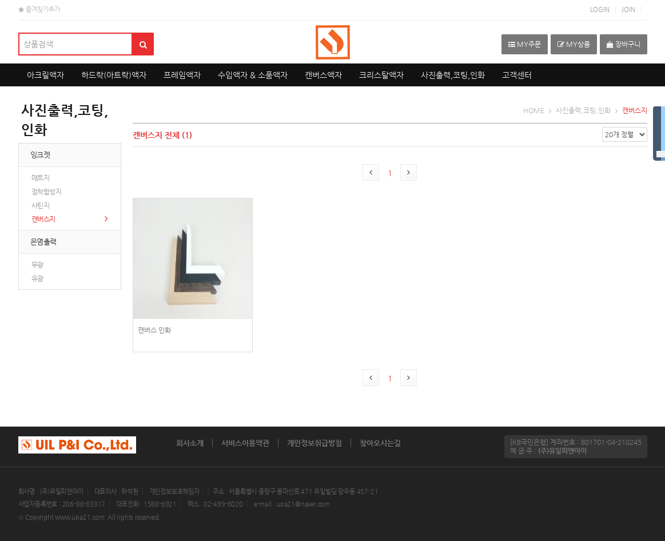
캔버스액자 (323, 74)
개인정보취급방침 (314, 443)
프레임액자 (182, 74)
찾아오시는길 (380, 443)
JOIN (628, 9)
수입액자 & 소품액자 (253, 74)
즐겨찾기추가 (39, 9)
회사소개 (190, 443)
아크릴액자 (45, 74)
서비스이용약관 (245, 443)
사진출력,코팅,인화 (453, 74)
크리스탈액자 (381, 74)
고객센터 (517, 74)
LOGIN (600, 9)
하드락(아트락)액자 (113, 74)
